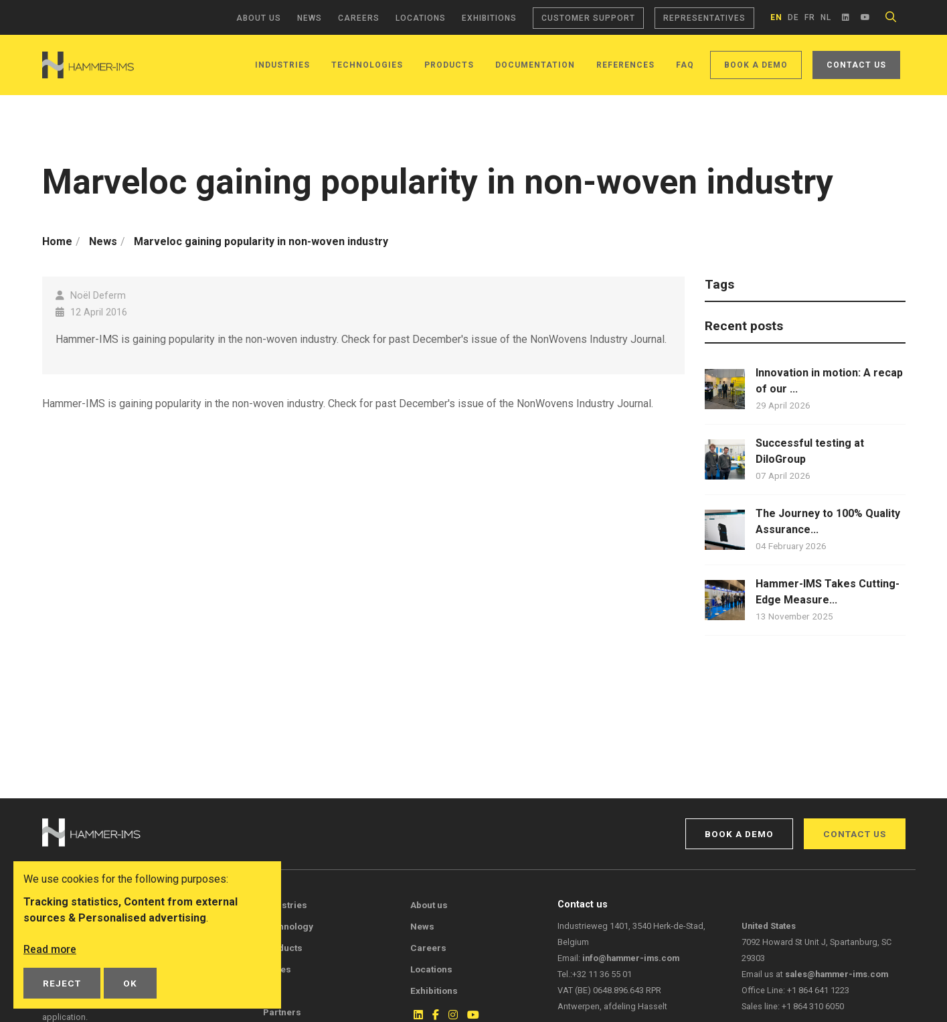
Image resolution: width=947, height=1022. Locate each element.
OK (130, 983)
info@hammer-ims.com (630, 958)
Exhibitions (489, 18)
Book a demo (756, 65)
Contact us (856, 65)
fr (809, 17)
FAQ (685, 65)
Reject (62, 983)
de (793, 17)
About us (258, 18)
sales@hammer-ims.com (836, 974)
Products (449, 65)
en (776, 17)
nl (826, 17)
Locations (421, 18)
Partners (282, 1012)
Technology (288, 926)
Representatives (704, 18)
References (625, 65)
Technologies (367, 65)
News (309, 18)
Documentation (535, 65)
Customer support (588, 18)
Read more (50, 949)
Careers (358, 18)
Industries (282, 65)
